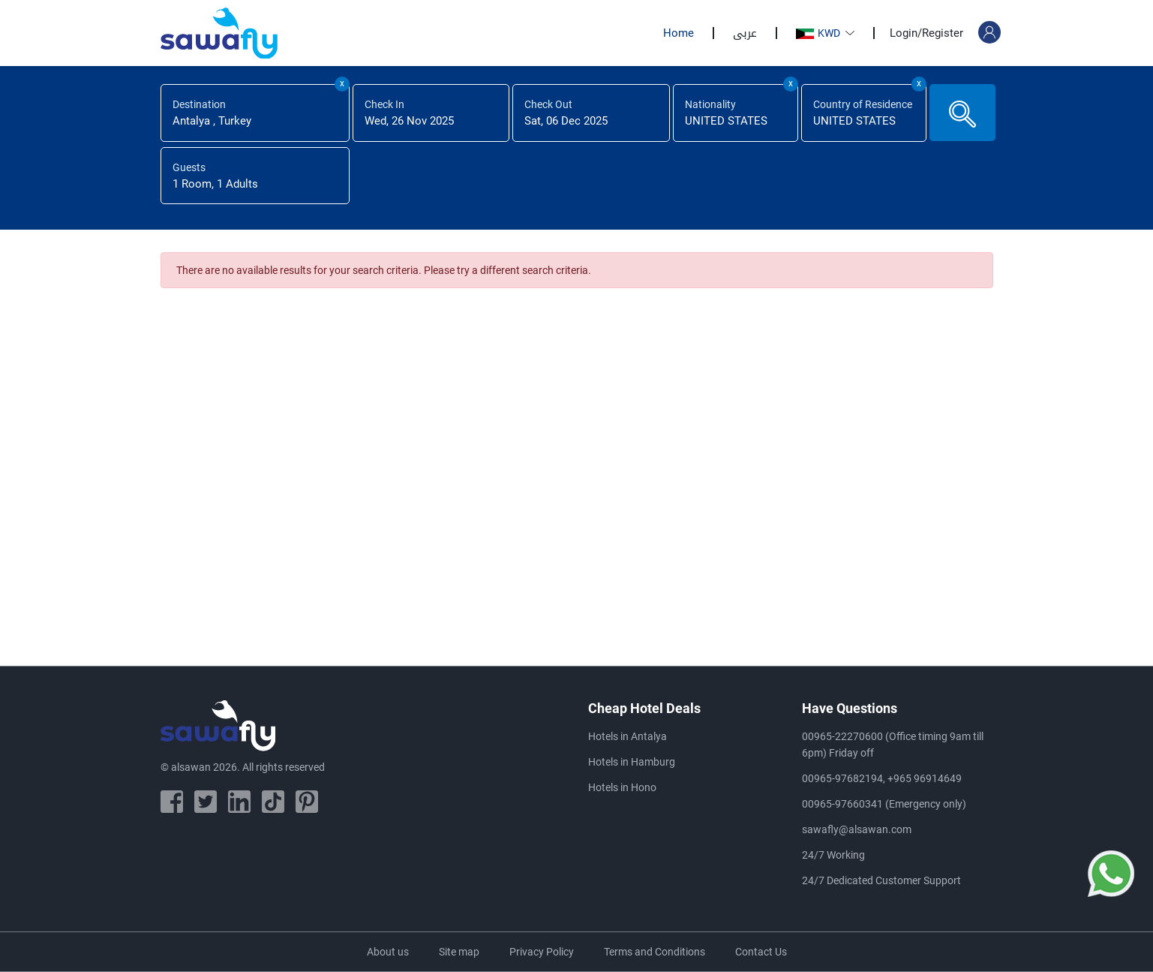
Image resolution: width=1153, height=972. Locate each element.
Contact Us (761, 952)
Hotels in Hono (622, 787)
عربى (745, 33)
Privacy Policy (541, 952)
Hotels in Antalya (627, 736)
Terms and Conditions (654, 952)
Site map (459, 952)
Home (678, 33)
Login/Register (926, 33)
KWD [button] (819, 33)
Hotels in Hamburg (631, 762)
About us (388, 952)
